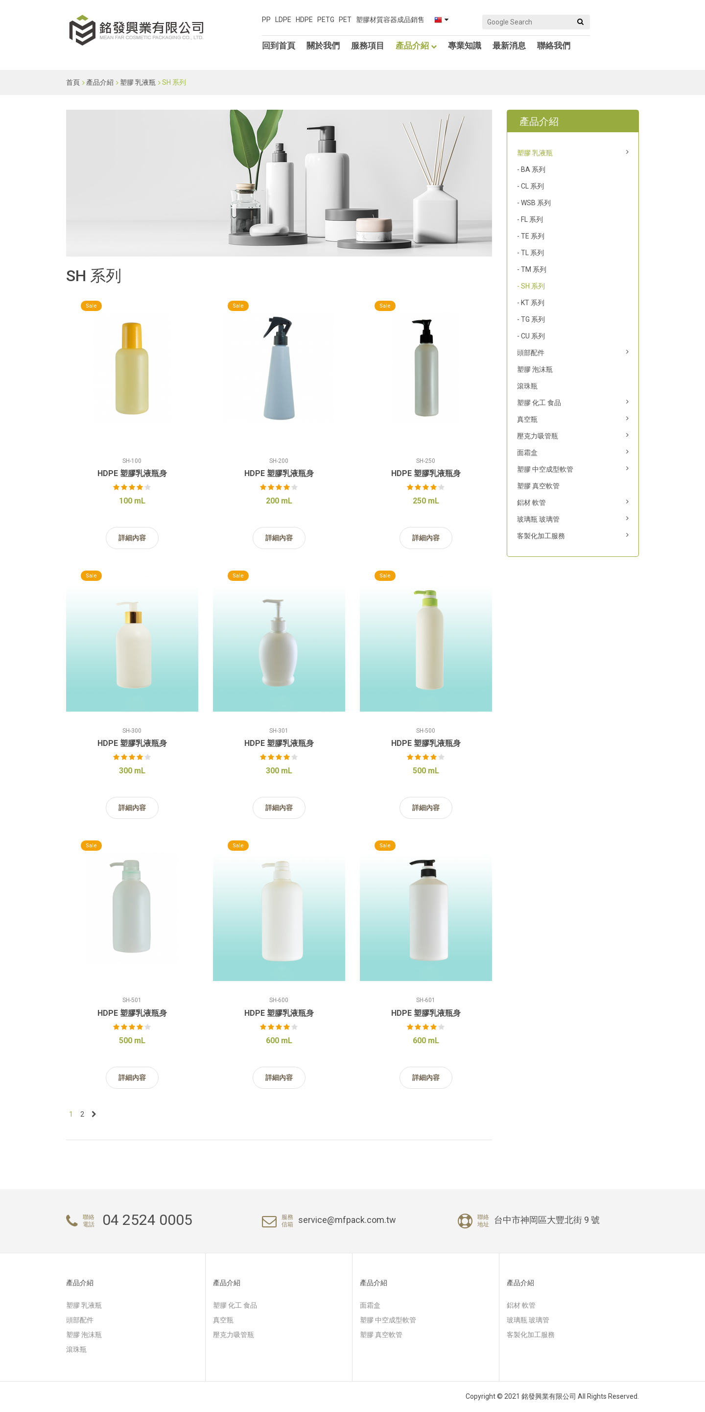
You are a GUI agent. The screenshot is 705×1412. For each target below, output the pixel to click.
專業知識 (464, 45)
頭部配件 (530, 353)
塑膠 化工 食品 (539, 403)
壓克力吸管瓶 (537, 436)
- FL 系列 (530, 219)
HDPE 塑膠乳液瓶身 (132, 473)
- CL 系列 (530, 186)
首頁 (73, 82)
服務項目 (367, 45)
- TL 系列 (530, 253)
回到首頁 (278, 45)
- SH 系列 (531, 286)
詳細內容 (132, 538)
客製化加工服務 (541, 536)
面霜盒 (527, 452)
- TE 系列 (530, 236)
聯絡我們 (553, 45)
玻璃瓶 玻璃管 (538, 519)
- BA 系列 (531, 169)
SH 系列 (174, 82)
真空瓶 (527, 419)
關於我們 (323, 45)
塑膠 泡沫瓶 (535, 369)
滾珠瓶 (527, 386)
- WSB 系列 (534, 203)
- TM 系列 (531, 269)
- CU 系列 (531, 336)
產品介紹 (416, 45)
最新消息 (509, 45)
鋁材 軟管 (531, 502)
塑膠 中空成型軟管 (545, 469)
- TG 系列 (531, 319)
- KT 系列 (530, 303)
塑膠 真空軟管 (538, 486)
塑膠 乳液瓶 (138, 82)
